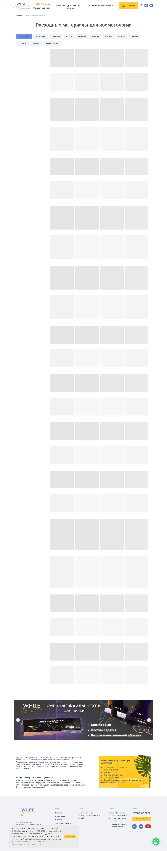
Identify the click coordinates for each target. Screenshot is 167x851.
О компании (60, 5)
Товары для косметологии (36, 16)
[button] (141, 819)
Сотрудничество (96, 5)
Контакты (111, 5)
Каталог (19, 16)
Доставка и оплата (73, 6)
